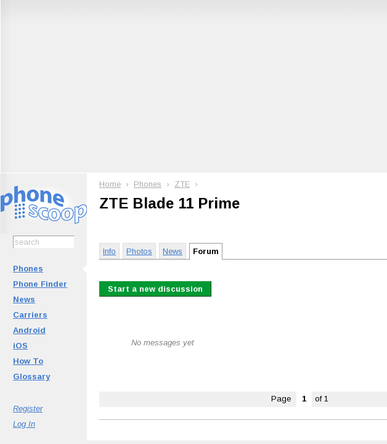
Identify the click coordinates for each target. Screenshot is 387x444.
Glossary (31, 376)
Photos (139, 251)
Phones (28, 268)
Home (110, 184)
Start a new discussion (155, 289)
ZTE (182, 184)
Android (29, 330)
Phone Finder (40, 284)
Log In (24, 424)
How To (28, 361)
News (24, 299)
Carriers (30, 314)
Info (109, 251)
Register (28, 408)
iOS (20, 345)
